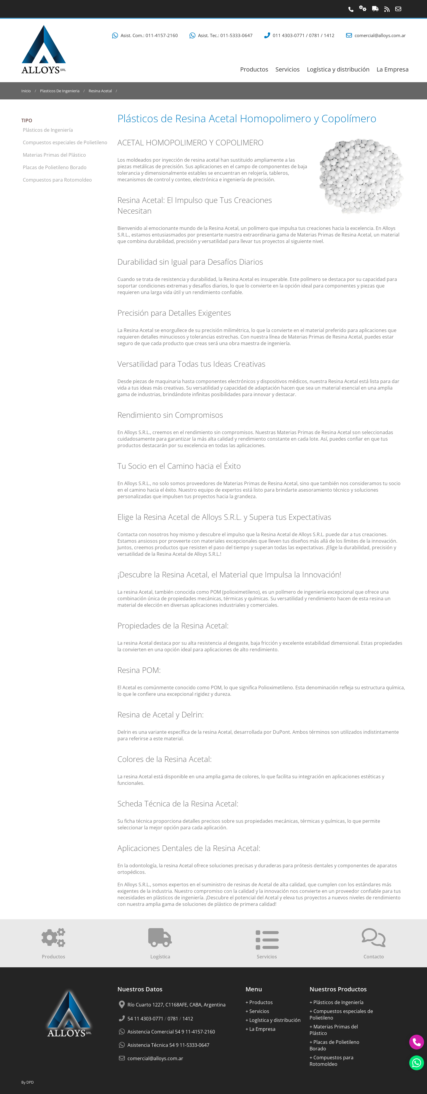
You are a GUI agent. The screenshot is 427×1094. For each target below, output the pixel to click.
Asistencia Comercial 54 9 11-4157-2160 (171, 1031)
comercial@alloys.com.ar (380, 35)
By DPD (27, 1082)
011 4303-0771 (289, 35)
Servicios (287, 69)
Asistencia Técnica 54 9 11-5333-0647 (168, 1045)
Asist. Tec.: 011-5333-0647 (220, 35)
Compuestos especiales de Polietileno (65, 142)
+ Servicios (257, 1011)
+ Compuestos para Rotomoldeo (331, 1060)
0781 (314, 35)
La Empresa (393, 69)
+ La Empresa (260, 1029)
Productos (254, 69)
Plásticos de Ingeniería (48, 130)
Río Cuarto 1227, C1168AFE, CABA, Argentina (177, 1004)
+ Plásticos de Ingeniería (337, 1002)
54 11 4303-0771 (146, 1018)
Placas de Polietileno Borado (55, 167)
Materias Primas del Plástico (54, 155)
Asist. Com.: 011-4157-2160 (144, 35)
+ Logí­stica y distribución (273, 1020)
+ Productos (259, 1002)
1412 (329, 35)
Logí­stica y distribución (338, 69)
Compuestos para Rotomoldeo (57, 180)
